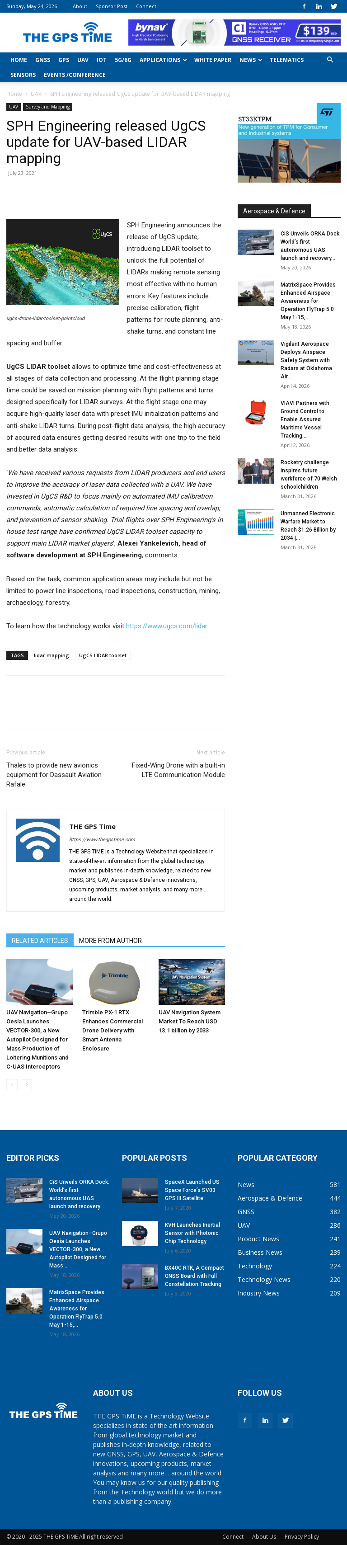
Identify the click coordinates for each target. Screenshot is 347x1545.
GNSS (42, 60)
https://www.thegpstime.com (102, 840)
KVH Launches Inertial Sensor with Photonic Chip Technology (192, 1233)
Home (18, 60)
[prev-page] (12, 1084)
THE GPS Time (92, 826)
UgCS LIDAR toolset (103, 655)
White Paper (212, 60)
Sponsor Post (111, 6)
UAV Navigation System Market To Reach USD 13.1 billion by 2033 (189, 1021)
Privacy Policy (302, 1536)
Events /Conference (75, 75)
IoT (102, 60)
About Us (264, 1536)
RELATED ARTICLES (40, 940)
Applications (163, 60)
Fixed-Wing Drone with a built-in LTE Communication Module (178, 770)
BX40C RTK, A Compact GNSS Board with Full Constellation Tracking (194, 1276)
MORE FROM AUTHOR (110, 940)
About (80, 6)
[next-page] (26, 1084)
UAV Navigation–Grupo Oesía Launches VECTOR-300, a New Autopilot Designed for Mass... (78, 1249)
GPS (63, 60)
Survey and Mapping (48, 107)
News (251, 60)
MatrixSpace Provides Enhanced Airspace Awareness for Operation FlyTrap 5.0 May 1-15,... (308, 301)
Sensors (23, 75)
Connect (146, 6)
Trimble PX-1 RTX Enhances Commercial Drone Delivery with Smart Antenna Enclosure (112, 1030)
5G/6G (123, 60)
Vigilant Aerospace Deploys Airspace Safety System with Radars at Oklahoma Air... (306, 360)
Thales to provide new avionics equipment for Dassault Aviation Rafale (54, 774)
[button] (330, 60)
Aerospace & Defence (274, 211)
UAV (83, 60)
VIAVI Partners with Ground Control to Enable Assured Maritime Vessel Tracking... (305, 419)
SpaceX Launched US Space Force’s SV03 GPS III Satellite (192, 1190)
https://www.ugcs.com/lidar (166, 626)
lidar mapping (51, 655)
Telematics (287, 60)
